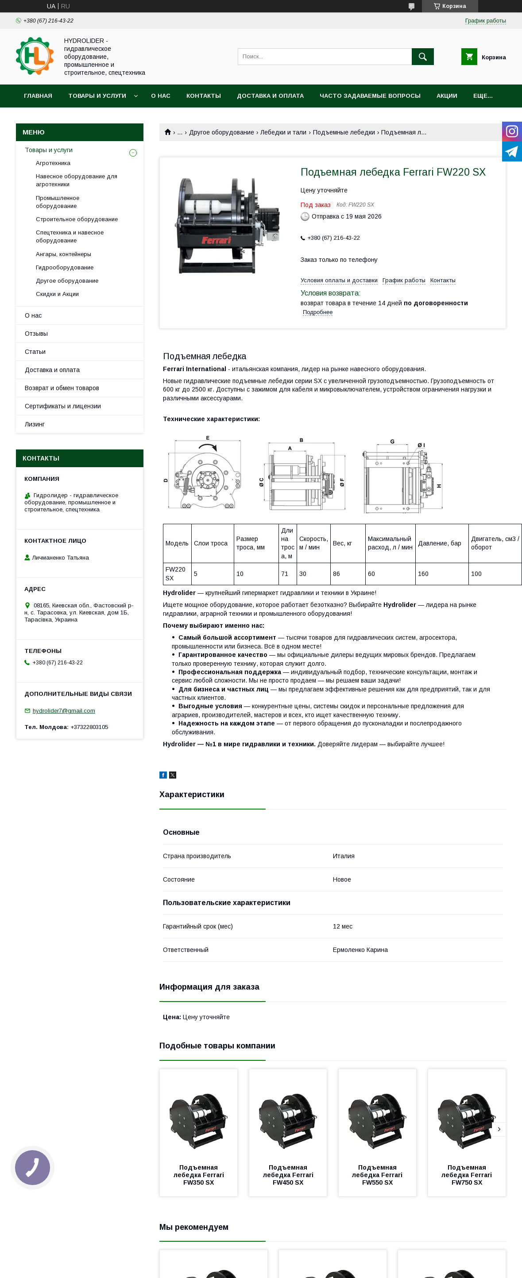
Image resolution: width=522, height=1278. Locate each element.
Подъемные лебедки (344, 132)
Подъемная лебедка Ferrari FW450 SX (289, 1175)
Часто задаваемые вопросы (370, 95)
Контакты (203, 95)
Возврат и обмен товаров (62, 387)
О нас (160, 95)
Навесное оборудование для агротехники (76, 180)
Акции (447, 95)
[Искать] (423, 56)
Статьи (35, 351)
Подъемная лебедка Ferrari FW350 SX (200, 1175)
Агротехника (53, 163)
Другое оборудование (221, 132)
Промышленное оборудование (57, 202)
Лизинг (35, 424)
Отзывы (36, 333)
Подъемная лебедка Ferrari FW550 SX (378, 1175)
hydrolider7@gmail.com (64, 710)
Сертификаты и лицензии (63, 406)
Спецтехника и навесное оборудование (70, 236)
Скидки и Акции (57, 294)
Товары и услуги (97, 95)
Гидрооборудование (64, 267)
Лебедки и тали (283, 132)
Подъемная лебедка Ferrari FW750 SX (467, 1175)
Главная (38, 95)
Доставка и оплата (270, 95)
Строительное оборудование (77, 219)
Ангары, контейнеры (63, 254)
